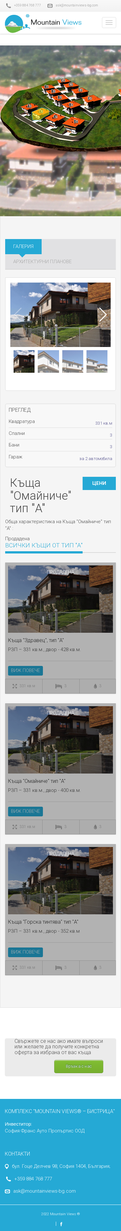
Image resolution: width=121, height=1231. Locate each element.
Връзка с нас (79, 1066)
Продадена (60, 572)
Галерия (23, 246)
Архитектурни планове (42, 261)
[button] (103, 315)
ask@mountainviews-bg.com (72, 5)
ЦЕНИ (99, 483)
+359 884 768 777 (23, 5)
